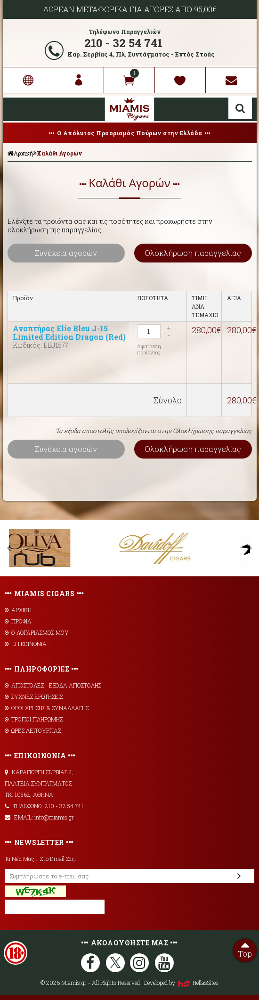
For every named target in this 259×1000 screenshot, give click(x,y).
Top (245, 949)
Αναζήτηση (240, 108)
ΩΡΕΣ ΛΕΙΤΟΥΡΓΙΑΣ (33, 730)
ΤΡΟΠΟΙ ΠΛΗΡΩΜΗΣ (34, 719)
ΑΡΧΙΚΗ (18, 610)
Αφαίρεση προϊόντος (149, 349)
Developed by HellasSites (181, 982)
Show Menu (17, 109)
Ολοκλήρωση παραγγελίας (193, 253)
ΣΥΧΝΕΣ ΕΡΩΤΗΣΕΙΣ (34, 696)
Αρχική (20, 153)
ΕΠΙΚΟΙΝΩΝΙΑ (26, 644)
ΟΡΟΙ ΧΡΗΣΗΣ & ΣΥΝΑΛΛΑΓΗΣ (47, 708)
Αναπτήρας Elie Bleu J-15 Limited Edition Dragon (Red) (69, 332)
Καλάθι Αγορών (59, 153)
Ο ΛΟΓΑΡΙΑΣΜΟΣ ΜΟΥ (37, 632)
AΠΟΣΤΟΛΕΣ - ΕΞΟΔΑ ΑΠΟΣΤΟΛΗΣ (53, 685)
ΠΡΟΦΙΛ (18, 621)
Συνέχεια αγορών (66, 253)
